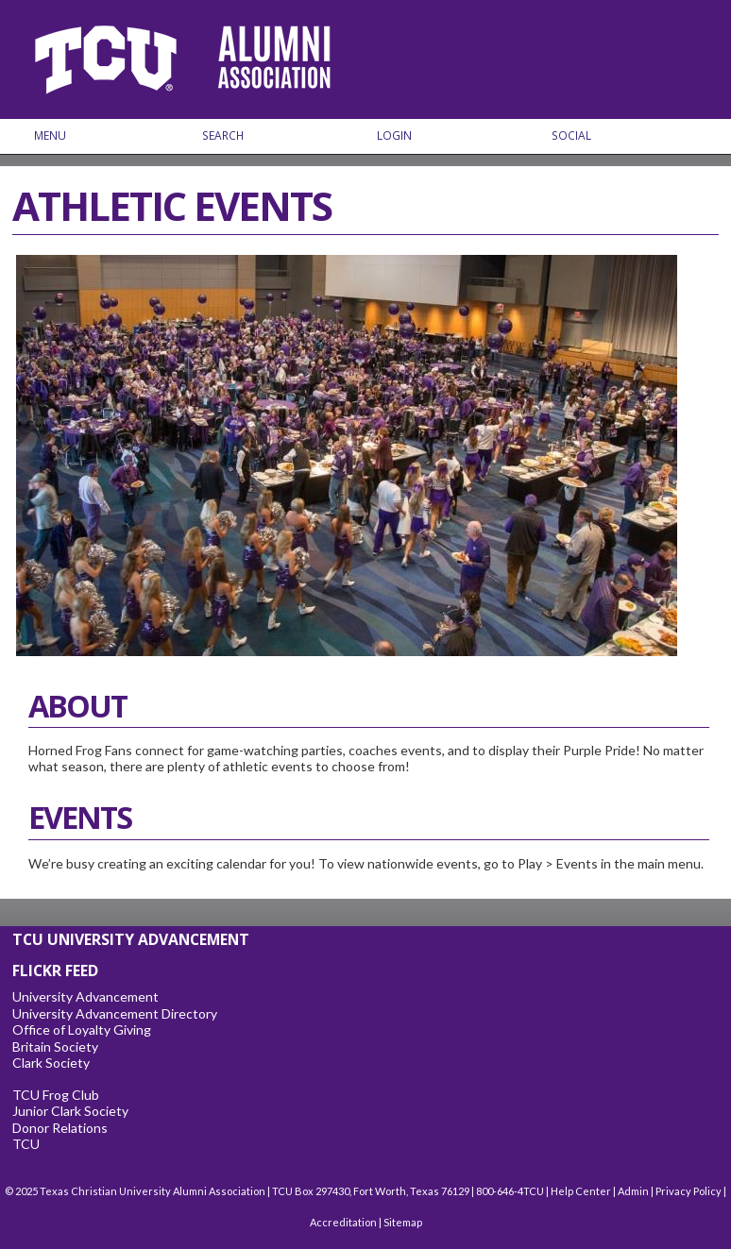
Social (571, 136)
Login (394, 136)
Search (223, 136)
